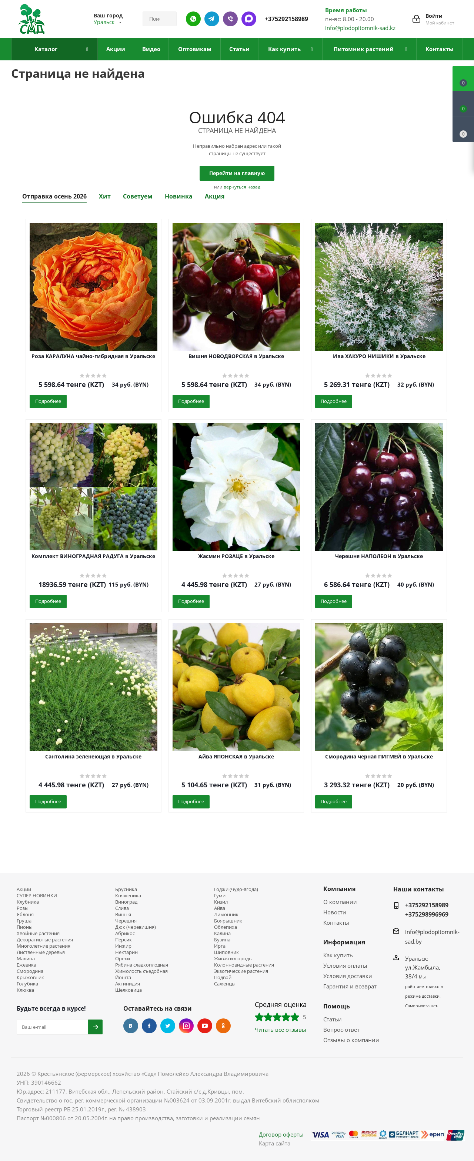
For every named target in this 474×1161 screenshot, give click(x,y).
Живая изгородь (233, 958)
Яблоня (25, 914)
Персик (123, 939)
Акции (24, 889)
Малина (26, 958)
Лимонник (226, 914)
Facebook (149, 1025)
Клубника (28, 902)
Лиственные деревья (41, 952)
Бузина (222, 939)
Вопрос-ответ (341, 1029)
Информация (344, 942)
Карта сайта (274, 1143)
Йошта (123, 977)
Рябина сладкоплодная (141, 965)
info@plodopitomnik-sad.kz (360, 27)
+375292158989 (286, 19)
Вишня (123, 914)
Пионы (25, 927)
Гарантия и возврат (350, 986)
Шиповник (226, 952)
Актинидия (127, 983)
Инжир (123, 946)
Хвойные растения (38, 933)
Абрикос (125, 933)
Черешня (126, 920)
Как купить (338, 955)
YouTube (204, 1025)
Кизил (221, 902)
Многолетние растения (43, 946)
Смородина (30, 971)
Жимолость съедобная (141, 971)
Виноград (126, 902)
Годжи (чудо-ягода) (236, 889)
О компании (340, 901)
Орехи (122, 958)
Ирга (220, 946)
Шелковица (128, 990)
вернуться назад (242, 187)
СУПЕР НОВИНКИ (37, 895)
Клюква (25, 990)
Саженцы (225, 983)
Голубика (27, 983)
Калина (222, 933)
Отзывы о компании (351, 1040)
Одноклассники (223, 1025)
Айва (219, 908)
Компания (339, 889)
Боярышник (228, 920)
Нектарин (126, 952)
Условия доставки (347, 976)
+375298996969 (426, 914)
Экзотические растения (241, 971)
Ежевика (26, 965)
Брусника (126, 889)
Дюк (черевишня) (135, 927)
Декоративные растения (45, 939)
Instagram (186, 1025)
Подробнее (48, 401)
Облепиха (225, 927)
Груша (24, 920)
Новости (334, 912)
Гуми (220, 895)
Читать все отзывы (280, 1029)
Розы (23, 908)
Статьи (332, 1019)
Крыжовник (30, 977)
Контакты (336, 922)
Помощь (336, 1006)
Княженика (128, 895)
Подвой (222, 977)
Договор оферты (281, 1134)
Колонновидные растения (244, 965)
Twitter (167, 1025)
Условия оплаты (345, 965)
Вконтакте (130, 1025)
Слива (122, 908)
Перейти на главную (237, 173)
